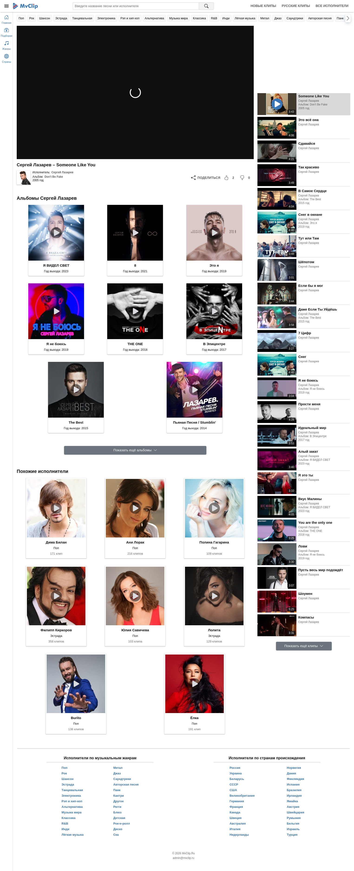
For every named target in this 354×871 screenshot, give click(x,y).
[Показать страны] (6, 57)
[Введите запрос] (136, 6)
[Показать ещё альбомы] (135, 450)
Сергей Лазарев (62, 172)
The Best (76, 422)
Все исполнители (332, 6)
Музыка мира (178, 18)
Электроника (106, 18)
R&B (214, 18)
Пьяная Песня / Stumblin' (194, 422)
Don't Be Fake (54, 176)
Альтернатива (154, 18)
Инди (226, 18)
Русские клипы (296, 6)
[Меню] (6, 6)
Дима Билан (56, 542)
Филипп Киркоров (56, 630)
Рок (31, 18)
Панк (340, 18)
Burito (76, 718)
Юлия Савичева (135, 630)
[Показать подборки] (6, 31)
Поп (21, 18)
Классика (199, 18)
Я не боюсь (56, 344)
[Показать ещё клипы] (304, 646)
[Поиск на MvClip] (206, 6)
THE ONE (135, 344)
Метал (264, 18)
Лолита (214, 630)
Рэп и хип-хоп (130, 18)
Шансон (44, 18)
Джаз (278, 18)
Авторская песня (320, 18)
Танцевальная (82, 18)
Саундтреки (294, 18)
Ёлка (194, 718)
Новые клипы (263, 6)
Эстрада (61, 18)
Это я (214, 265)
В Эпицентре (214, 344)
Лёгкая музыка (245, 18)
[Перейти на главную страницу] (6, 18)
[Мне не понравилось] (246, 177)
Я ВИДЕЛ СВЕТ (56, 265)
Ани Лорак (135, 542)
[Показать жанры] (6, 44)
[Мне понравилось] (230, 177)
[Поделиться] (205, 177)
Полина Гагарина (214, 542)
